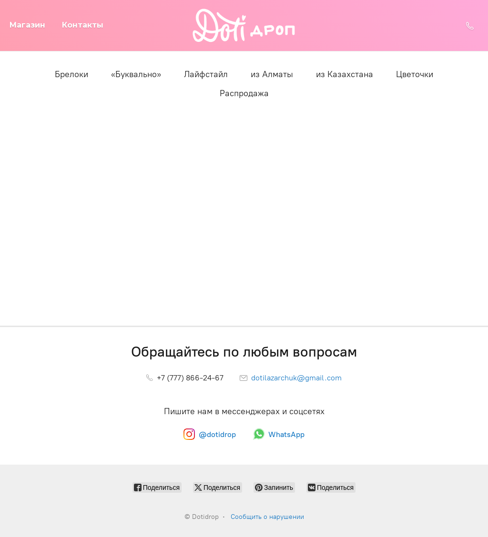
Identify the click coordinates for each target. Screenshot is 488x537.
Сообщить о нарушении (267, 517)
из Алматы (272, 74)
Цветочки (414, 74)
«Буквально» (136, 74)
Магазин (27, 25)
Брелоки (71, 74)
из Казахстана (344, 74)
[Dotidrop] (244, 25)
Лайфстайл (206, 74)
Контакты (82, 25)
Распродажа (244, 93)
